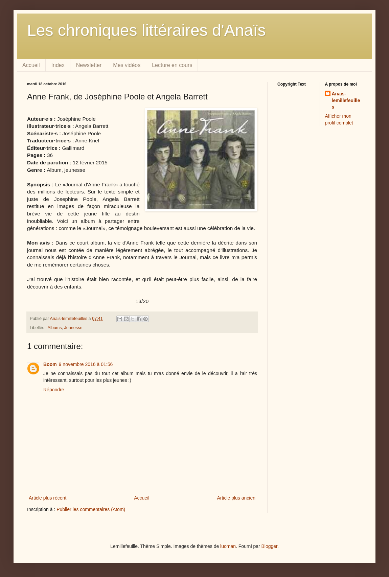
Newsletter (89, 65)
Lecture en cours (172, 65)
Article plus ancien (236, 498)
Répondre (53, 389)
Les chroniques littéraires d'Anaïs (146, 30)
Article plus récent (47, 498)
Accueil (31, 65)
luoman (228, 546)
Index (58, 65)
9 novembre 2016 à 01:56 (86, 364)
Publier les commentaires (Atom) (90, 509)
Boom (50, 364)
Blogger (269, 546)
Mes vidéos (126, 65)
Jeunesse (73, 327)
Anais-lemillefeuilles (346, 100)
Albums (55, 327)
